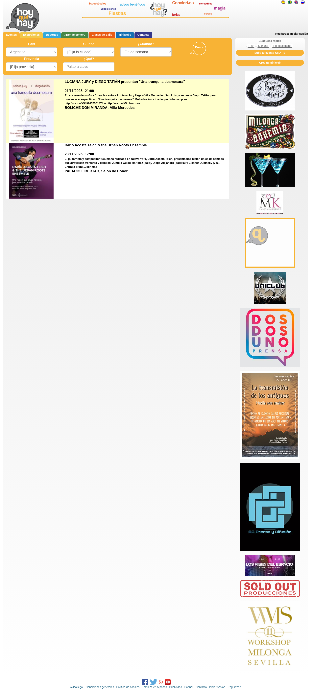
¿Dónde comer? (74, 34)
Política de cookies (127, 687)
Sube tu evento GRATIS (269, 52)
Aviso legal (76, 687)
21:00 (89, 91)
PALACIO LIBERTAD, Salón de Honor (96, 171)
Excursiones (31, 34)
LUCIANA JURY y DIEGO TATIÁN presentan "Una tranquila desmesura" (125, 82)
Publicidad (175, 687)
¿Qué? (89, 59)
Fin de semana (282, 45)
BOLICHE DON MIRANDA (86, 108)
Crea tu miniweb (270, 62)
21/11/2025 (74, 91)
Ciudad (88, 44)
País (31, 44)
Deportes (52, 34)
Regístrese (282, 33)
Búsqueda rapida (270, 40)
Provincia (31, 59)
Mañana (263, 45)
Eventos (11, 34)
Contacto (143, 34)
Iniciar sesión (299, 33)
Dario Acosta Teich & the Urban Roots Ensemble (106, 145)
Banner (188, 687)
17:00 (89, 154)
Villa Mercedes (122, 108)
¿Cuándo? (146, 44)
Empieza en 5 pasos (154, 687)
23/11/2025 (74, 154)
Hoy (251, 45)
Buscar (199, 47)
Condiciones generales (100, 687)
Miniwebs (125, 34)
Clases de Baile (102, 34)
